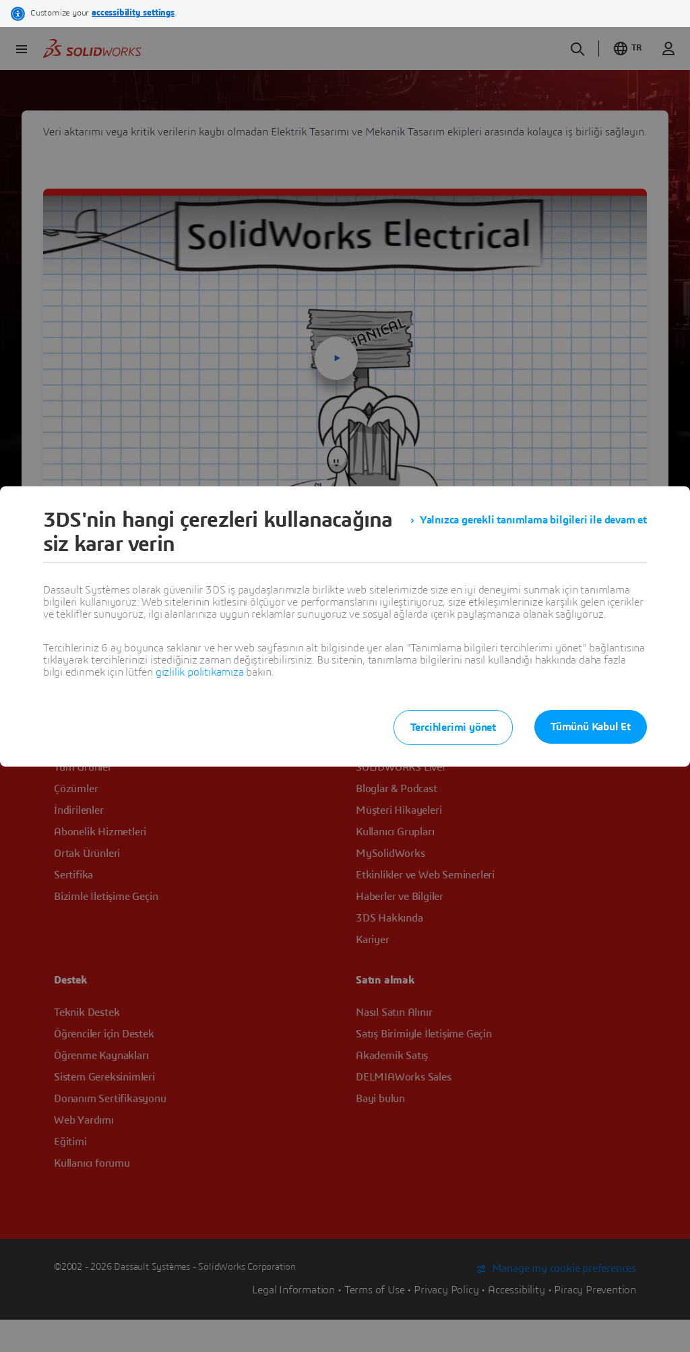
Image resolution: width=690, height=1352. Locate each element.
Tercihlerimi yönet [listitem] (453, 727)
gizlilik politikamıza (200, 672)
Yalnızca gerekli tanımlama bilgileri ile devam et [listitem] (533, 520)
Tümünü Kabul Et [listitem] (591, 726)
